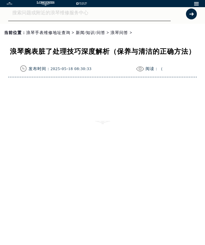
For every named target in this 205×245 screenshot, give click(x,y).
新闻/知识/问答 (90, 32)
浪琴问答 (119, 32)
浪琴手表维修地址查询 (48, 32)
